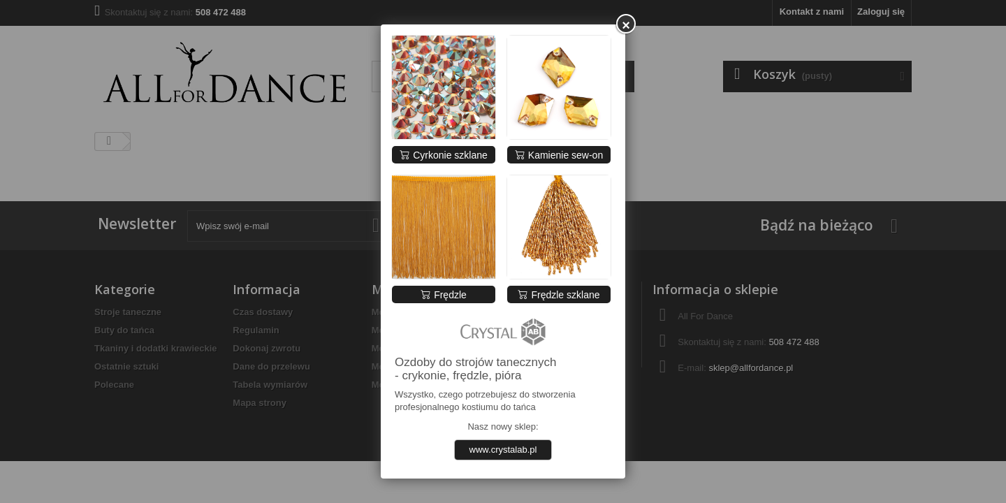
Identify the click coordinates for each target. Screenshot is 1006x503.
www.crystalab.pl (503, 449)
